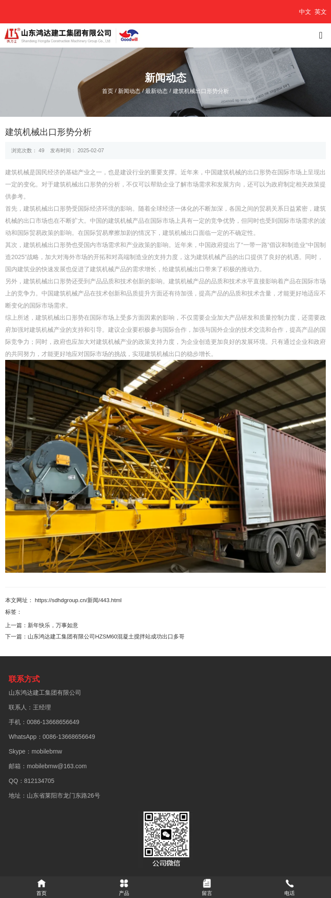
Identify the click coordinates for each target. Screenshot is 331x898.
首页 (108, 91)
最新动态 (156, 91)
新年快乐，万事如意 (53, 625)
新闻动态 (129, 91)
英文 (321, 11)
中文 (305, 11)
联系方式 (24, 679)
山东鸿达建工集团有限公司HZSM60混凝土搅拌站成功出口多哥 (106, 636)
